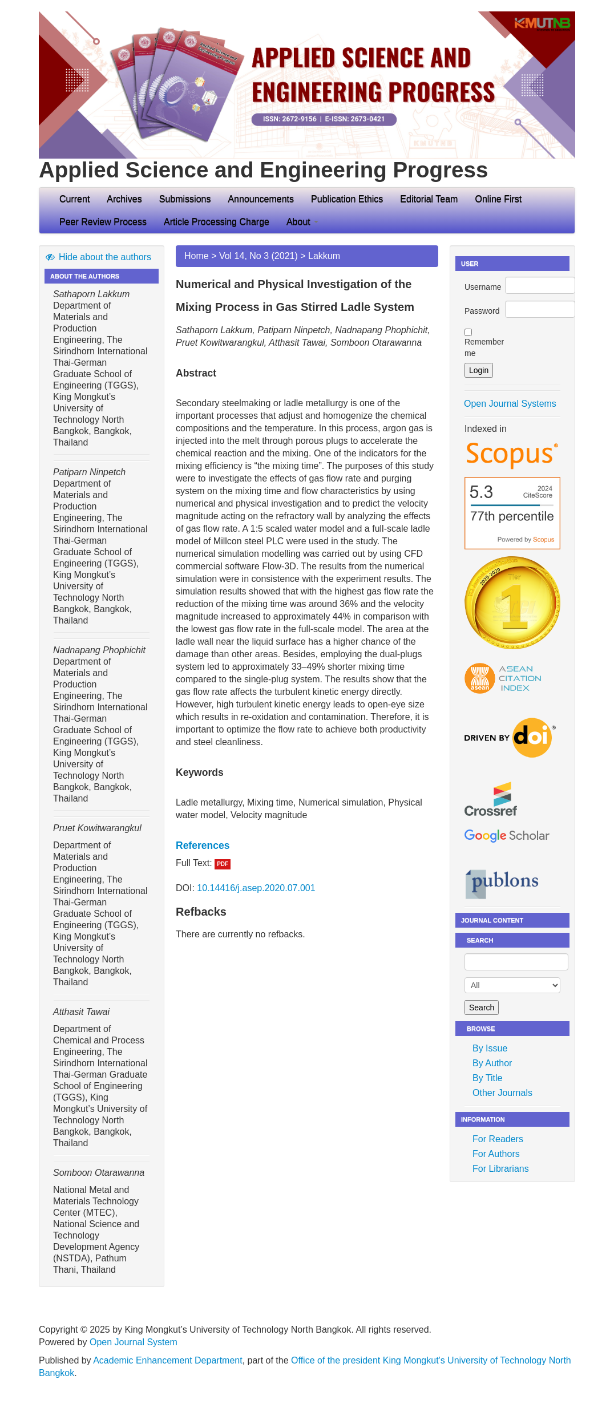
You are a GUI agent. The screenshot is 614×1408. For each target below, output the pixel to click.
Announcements (261, 199)
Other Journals (502, 1093)
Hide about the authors (98, 257)
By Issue (489, 1048)
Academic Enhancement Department (167, 1360)
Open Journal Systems (510, 403)
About (302, 221)
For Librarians (500, 1169)
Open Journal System (133, 1342)
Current (74, 199)
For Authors (496, 1154)
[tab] (307, 845)
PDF (222, 864)
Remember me (484, 347)
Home (196, 256)
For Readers (497, 1139)
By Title (487, 1078)
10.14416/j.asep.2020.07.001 (256, 888)
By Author (492, 1063)
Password (481, 310)
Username (483, 287)
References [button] (202, 845)
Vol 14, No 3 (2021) (258, 256)
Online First (498, 199)
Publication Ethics (347, 199)
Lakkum (324, 256)
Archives (124, 199)
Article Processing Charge (216, 221)
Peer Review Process (103, 221)
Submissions (185, 199)
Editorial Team (429, 199)
